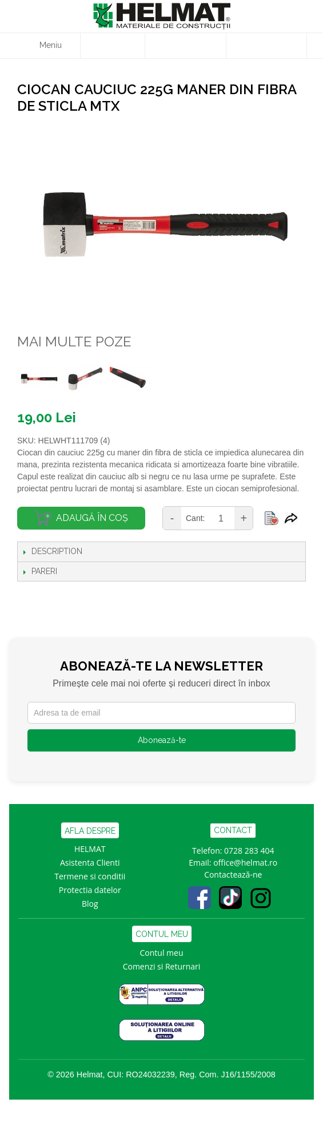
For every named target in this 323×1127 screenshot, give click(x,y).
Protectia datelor (90, 889)
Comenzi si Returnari (162, 966)
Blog (90, 903)
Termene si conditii (89, 876)
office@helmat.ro (245, 862)
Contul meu (162, 952)
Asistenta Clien (87, 862)
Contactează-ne (233, 874)
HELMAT (90, 848)
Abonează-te (162, 740)
